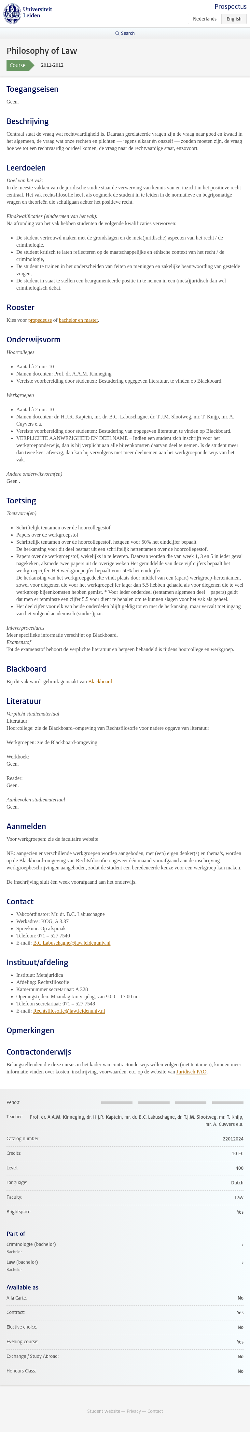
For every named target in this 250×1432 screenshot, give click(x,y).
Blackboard (100, 681)
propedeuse (40, 320)
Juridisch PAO (191, 1071)
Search (128, 33)
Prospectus (231, 6)
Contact (155, 1411)
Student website (103, 1411)
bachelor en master (78, 320)
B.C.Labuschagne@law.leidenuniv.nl (72, 943)
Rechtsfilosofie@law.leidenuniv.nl (69, 1011)
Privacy (134, 1411)
